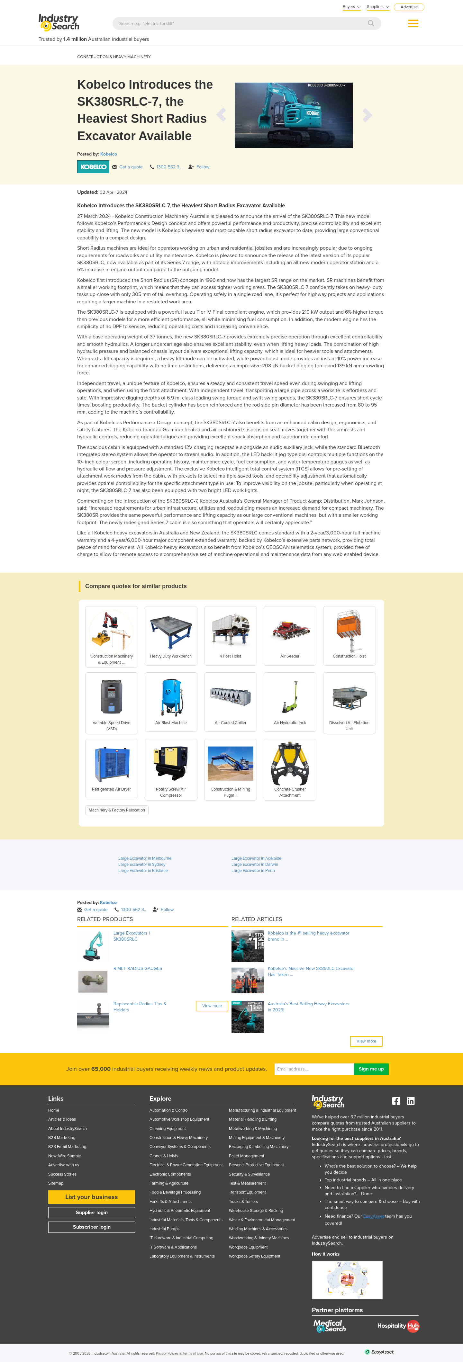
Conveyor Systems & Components (180, 1146)
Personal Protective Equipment (256, 1165)
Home (53, 1110)
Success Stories (62, 1174)
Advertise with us (63, 1165)
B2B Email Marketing (67, 1146)
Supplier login (92, 1212)
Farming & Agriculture (169, 1183)
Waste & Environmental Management (262, 1220)
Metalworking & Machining (253, 1128)
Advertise (409, 7)
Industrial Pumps (164, 1229)
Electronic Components (170, 1174)
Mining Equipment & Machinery (257, 1137)
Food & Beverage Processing (175, 1192)
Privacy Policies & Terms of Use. (180, 1353)
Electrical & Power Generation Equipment (186, 1165)
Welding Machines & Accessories (258, 1229)
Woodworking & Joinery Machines (259, 1238)
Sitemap (55, 1183)
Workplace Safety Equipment (254, 1256)
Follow (198, 167)
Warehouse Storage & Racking (256, 1210)
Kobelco (108, 154)
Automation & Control (169, 1110)
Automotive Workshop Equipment (179, 1119)
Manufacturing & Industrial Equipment (262, 1110)
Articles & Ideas (62, 1119)
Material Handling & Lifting (253, 1119)
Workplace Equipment (248, 1247)
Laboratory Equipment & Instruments (182, 1256)
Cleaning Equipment (168, 1128)
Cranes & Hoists (164, 1156)
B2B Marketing (61, 1137)
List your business (91, 1197)
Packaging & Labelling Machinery (258, 1146)
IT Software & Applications (173, 1247)
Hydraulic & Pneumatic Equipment (180, 1210)
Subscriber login (92, 1227)
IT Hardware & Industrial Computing (181, 1238)
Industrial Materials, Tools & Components (186, 1220)
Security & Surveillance (249, 1174)
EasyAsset (373, 1216)
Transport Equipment (247, 1192)
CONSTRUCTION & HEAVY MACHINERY (114, 56)
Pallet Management (246, 1156)
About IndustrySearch (67, 1128)
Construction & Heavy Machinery (179, 1137)
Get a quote (127, 167)
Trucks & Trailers (243, 1201)
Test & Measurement (247, 1183)
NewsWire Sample (64, 1156)
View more (212, 1005)
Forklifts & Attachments (171, 1201)
